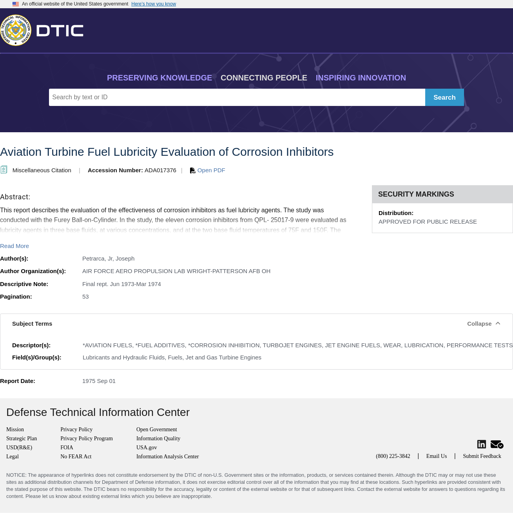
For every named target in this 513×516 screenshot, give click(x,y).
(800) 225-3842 (393, 456)
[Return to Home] (45, 28)
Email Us (436, 456)
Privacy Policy (76, 429)
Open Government (156, 429)
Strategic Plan (21, 438)
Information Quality (158, 438)
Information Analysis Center (167, 456)
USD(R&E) (19, 447)
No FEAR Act (75, 456)
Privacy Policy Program (86, 438)
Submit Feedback (482, 456)
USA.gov (146, 447)
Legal (12, 456)
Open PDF (207, 170)
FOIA (66, 447)
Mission (15, 429)
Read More (14, 246)
